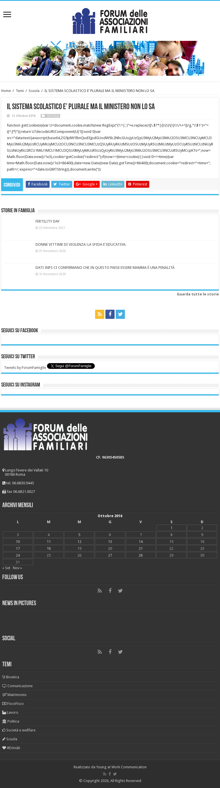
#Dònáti (11, 748)
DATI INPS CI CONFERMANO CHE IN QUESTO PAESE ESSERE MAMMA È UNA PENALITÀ (105, 267)
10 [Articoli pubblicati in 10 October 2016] (18, 541)
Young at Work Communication (121, 767)
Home (6, 91)
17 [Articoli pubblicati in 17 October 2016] (18, 548)
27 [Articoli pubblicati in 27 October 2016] (110, 555)
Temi (20, 91)
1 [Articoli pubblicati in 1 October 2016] (171, 528)
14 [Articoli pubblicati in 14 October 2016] (141, 541)
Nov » (17, 568)
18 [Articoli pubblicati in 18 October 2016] (49, 548)
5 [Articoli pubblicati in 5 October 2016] (79, 535)
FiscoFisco (13, 703)
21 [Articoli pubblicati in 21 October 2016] (141, 548)
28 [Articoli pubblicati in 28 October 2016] (141, 555)
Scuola (34, 91)
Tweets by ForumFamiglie (25, 367)
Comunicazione (17, 686)
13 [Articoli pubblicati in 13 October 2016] (110, 541)
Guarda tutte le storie (198, 294)
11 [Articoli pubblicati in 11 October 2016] (49, 541)
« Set (6, 568)
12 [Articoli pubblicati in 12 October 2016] (79, 541)
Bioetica (10, 677)
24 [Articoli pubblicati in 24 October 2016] (18, 555)
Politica (10, 721)
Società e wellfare (19, 730)
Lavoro (10, 712)
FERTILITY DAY (48, 221)
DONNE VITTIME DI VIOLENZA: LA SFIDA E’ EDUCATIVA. (81, 244)
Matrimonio (14, 695)
